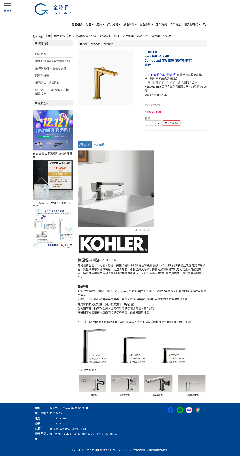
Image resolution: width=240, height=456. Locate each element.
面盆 (71, 36)
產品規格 (99, 144)
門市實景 (175, 24)
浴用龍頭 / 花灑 (86, 36)
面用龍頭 (59, 36)
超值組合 (77, 24)
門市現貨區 (42, 75)
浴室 (89, 24)
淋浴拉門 (142, 36)
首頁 (83, 43)
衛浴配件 (105, 36)
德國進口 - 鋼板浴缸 (47, 82)
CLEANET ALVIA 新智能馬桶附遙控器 (52, 92)
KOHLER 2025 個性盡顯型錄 (52, 61)
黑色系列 (130, 24)
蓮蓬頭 (156, 36)
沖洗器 (167, 36)
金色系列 (146, 24)
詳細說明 (84, 144)
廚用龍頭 (128, 36)
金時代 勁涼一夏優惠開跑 (50, 68)
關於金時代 (192, 24)
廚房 (100, 24)
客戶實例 (161, 24)
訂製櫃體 (113, 24)
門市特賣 (40, 54)
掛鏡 (48, 36)
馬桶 (116, 36)
